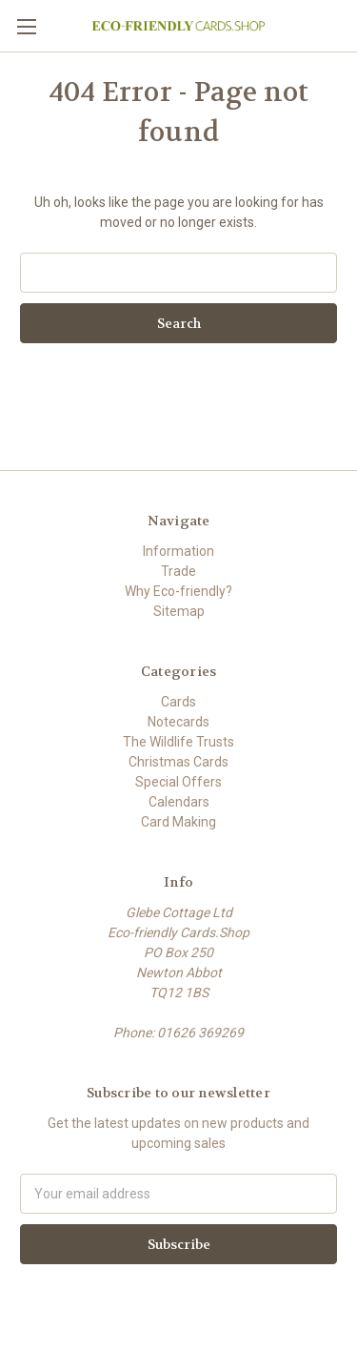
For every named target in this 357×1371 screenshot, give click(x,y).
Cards (178, 701)
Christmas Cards (178, 761)
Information (178, 551)
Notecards (178, 721)
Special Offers (178, 781)
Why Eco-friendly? (178, 591)
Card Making (178, 821)
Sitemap (179, 611)
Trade (178, 571)
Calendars (179, 801)
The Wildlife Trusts (178, 741)
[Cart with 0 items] (346, 24)
